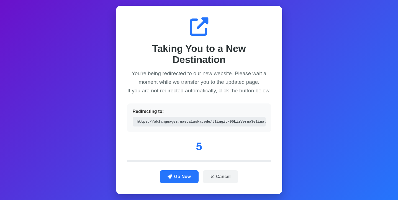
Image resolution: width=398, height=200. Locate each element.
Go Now (179, 176)
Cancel (220, 176)
